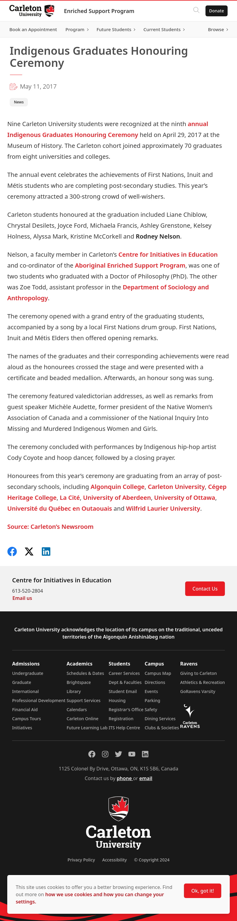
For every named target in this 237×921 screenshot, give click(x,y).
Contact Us (205, 588)
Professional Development (38, 700)
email (145, 778)
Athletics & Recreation (202, 682)
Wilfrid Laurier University (163, 508)
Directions (155, 682)
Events (151, 691)
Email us (22, 598)
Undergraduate (27, 673)
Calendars (77, 709)
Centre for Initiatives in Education (168, 254)
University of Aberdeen (117, 497)
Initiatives (22, 728)
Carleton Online (82, 718)
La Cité (70, 497)
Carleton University (176, 487)
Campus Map (158, 673)
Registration (121, 718)
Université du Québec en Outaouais (59, 508)
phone (125, 778)
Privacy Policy (81, 860)
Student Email (123, 691)
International (25, 691)
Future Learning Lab (87, 728)
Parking (152, 700)
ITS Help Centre (124, 728)
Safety (151, 709)
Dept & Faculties (125, 682)
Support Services (84, 700)
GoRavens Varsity (197, 691)
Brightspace (79, 682)
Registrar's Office (126, 709)
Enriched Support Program (99, 11)
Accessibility (114, 860)
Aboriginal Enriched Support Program (130, 265)
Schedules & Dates (85, 673)
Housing (117, 700)
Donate (216, 11)
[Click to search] (196, 10)
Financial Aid (25, 709)
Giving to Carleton (198, 673)
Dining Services (160, 718)
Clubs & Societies (162, 728)
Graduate (21, 682)
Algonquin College (118, 487)
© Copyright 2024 (151, 860)
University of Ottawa (184, 497)
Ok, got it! (202, 890)
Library (74, 691)
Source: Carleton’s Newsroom (50, 526)
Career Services (124, 673)
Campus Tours (26, 718)
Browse (216, 29)
